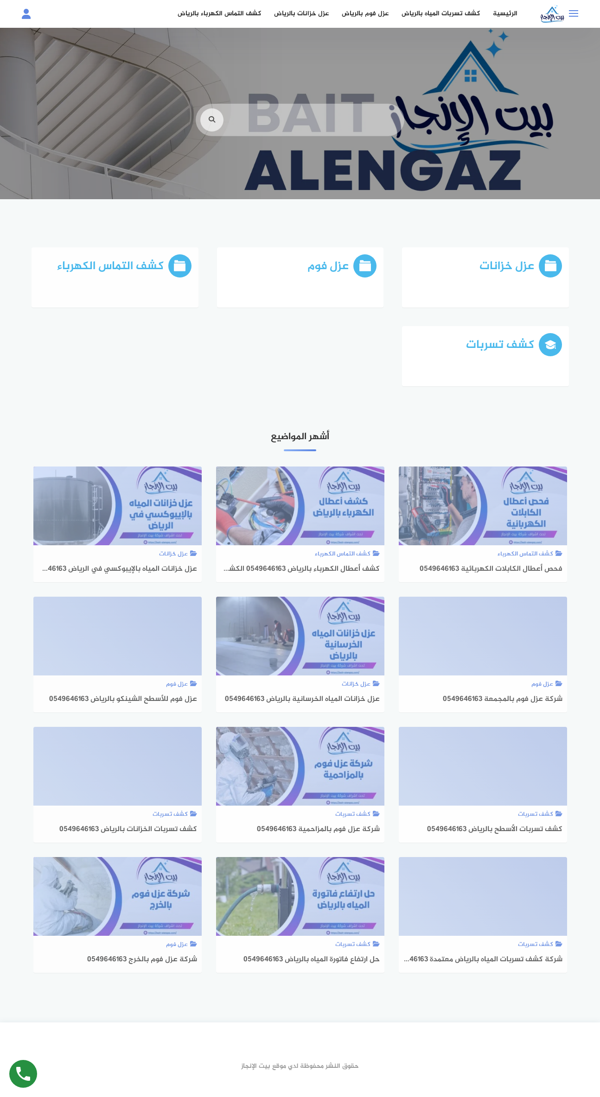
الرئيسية (505, 13)
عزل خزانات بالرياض (301, 13)
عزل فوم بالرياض (365, 13)
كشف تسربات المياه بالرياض (441, 13)
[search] (211, 131)
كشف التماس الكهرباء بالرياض (219, 13)
